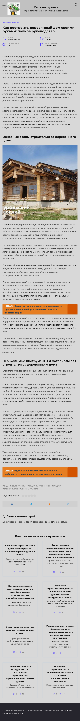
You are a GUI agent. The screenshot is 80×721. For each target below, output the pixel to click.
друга (14, 486)
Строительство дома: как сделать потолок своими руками (20, 630)
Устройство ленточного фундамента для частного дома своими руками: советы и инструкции (60, 632)
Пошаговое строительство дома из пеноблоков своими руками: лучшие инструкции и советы (60, 591)
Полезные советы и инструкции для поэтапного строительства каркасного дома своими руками (20, 674)
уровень (25, 489)
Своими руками (46, 7)
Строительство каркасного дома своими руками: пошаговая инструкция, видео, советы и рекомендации (60, 551)
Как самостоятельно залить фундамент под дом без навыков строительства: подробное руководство (20, 592)
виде (6, 486)
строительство (11, 489)
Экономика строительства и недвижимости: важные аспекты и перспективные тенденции (60, 674)
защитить (33, 486)
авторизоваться (59, 522)
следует (57, 486)
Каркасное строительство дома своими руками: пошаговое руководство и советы (20, 550)
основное (45, 486)
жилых (23, 486)
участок (35, 489)
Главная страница (10, 22)
